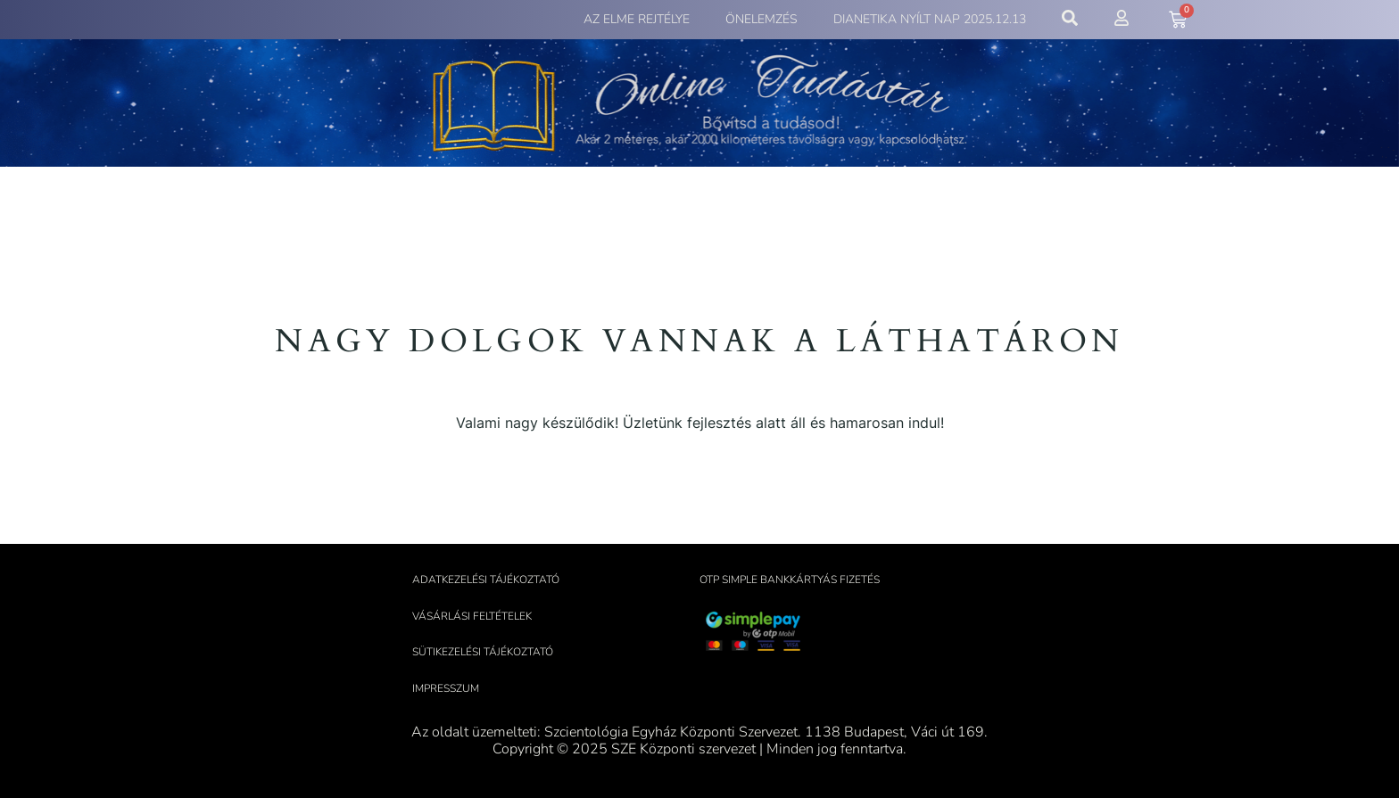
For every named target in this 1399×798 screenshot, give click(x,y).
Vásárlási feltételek (472, 616)
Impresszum (445, 688)
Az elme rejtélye (637, 19)
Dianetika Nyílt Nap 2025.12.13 (929, 19)
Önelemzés (761, 19)
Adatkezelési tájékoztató (485, 579)
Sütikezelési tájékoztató (482, 652)
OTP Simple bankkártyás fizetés (790, 579)
